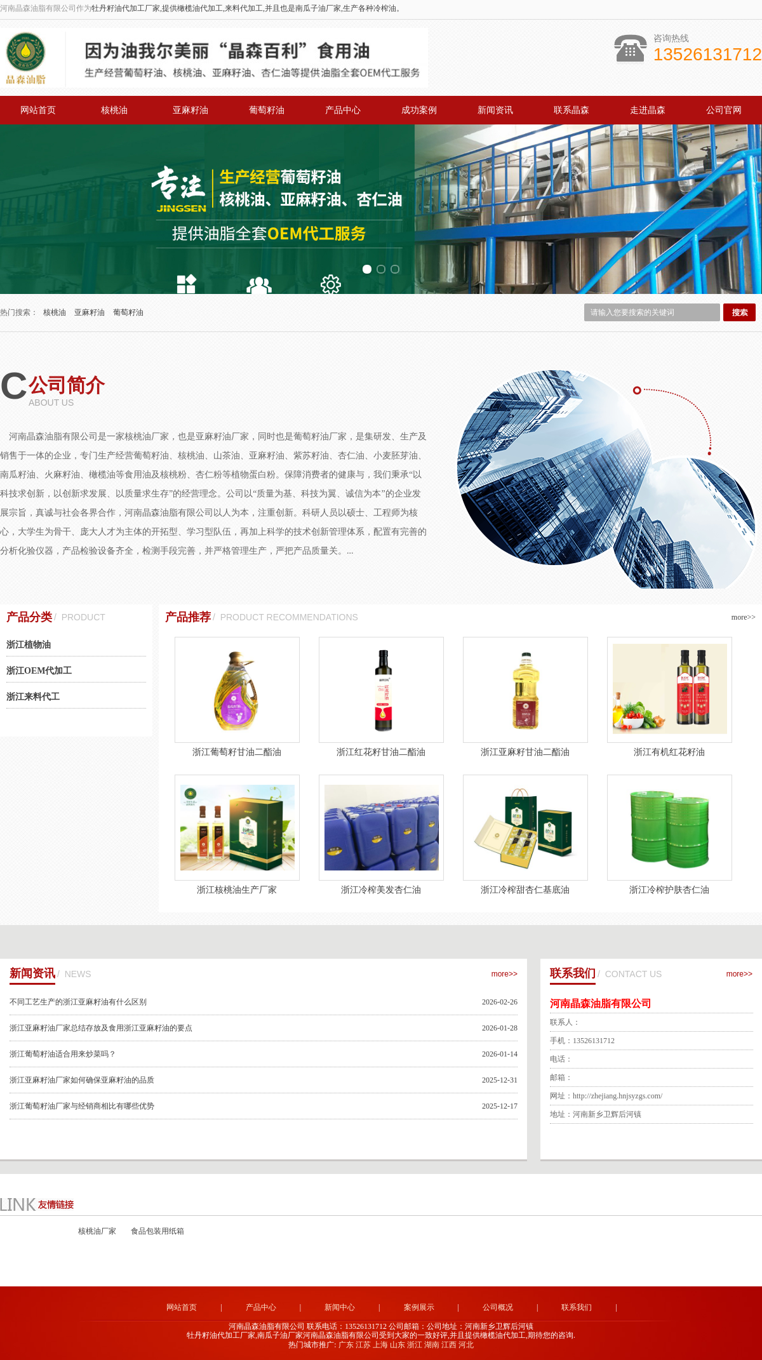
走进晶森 (647, 110)
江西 (449, 1344)
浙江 (414, 1344)
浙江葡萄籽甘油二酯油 (236, 752)
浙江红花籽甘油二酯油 (381, 752)
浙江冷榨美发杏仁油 (381, 890)
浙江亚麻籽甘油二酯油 (525, 752)
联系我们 (573, 973)
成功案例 (419, 110)
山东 (397, 1344)
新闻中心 (339, 1307)
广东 (346, 1344)
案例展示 (419, 1307)
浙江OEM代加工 (39, 671)
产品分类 (29, 617)
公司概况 (498, 1307)
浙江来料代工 (33, 697)
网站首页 (38, 110)
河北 (466, 1344)
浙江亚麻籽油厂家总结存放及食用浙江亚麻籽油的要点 (101, 1027)
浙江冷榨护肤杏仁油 (669, 890)
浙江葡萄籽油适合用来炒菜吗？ (63, 1054)
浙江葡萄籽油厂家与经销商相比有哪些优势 (82, 1106)
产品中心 (343, 110)
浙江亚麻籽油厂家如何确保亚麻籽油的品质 (82, 1080)
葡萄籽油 (266, 110)
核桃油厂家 (98, 1231)
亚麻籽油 (190, 110)
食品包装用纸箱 (157, 1231)
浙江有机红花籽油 (669, 752)
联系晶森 (571, 110)
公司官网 (724, 110)
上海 (380, 1344)
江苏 (363, 1344)
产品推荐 (188, 617)
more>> (744, 617)
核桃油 (114, 110)
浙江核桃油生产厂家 (237, 890)
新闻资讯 (495, 110)
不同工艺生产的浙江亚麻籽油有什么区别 (78, 1001)
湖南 (431, 1344)
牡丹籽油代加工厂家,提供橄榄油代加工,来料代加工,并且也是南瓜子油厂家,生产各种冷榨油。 (247, 8)
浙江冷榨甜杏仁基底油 (525, 890)
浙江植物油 (28, 645)
